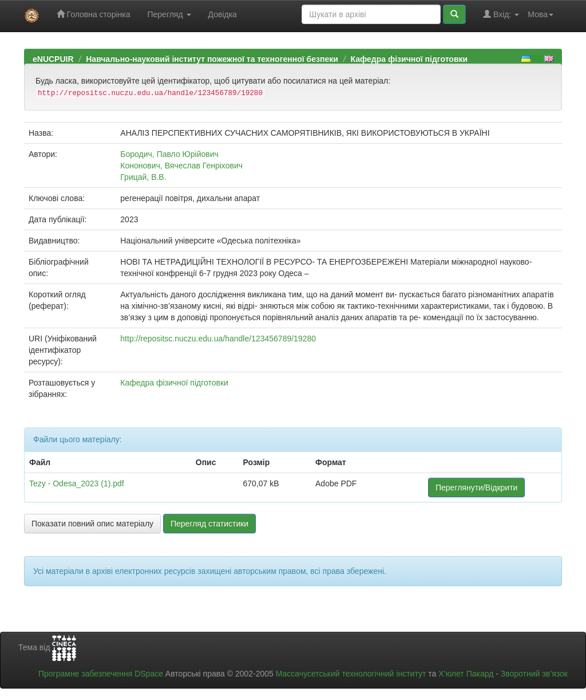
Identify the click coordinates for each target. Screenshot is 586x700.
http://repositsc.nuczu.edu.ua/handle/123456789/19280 (218, 338)
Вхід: (501, 14)
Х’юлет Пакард (465, 673)
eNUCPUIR (53, 59)
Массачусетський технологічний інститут (351, 673)
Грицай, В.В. (143, 177)
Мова (540, 14)
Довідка (222, 14)
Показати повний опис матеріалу (92, 523)
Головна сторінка (93, 14)
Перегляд (169, 14)
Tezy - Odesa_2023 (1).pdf (76, 483)
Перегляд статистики (209, 523)
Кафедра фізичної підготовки (409, 59)
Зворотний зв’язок (534, 673)
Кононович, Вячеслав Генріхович (181, 165)
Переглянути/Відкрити (476, 487)
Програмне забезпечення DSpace (100, 673)
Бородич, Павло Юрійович (169, 154)
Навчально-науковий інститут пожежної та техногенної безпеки (212, 59)
